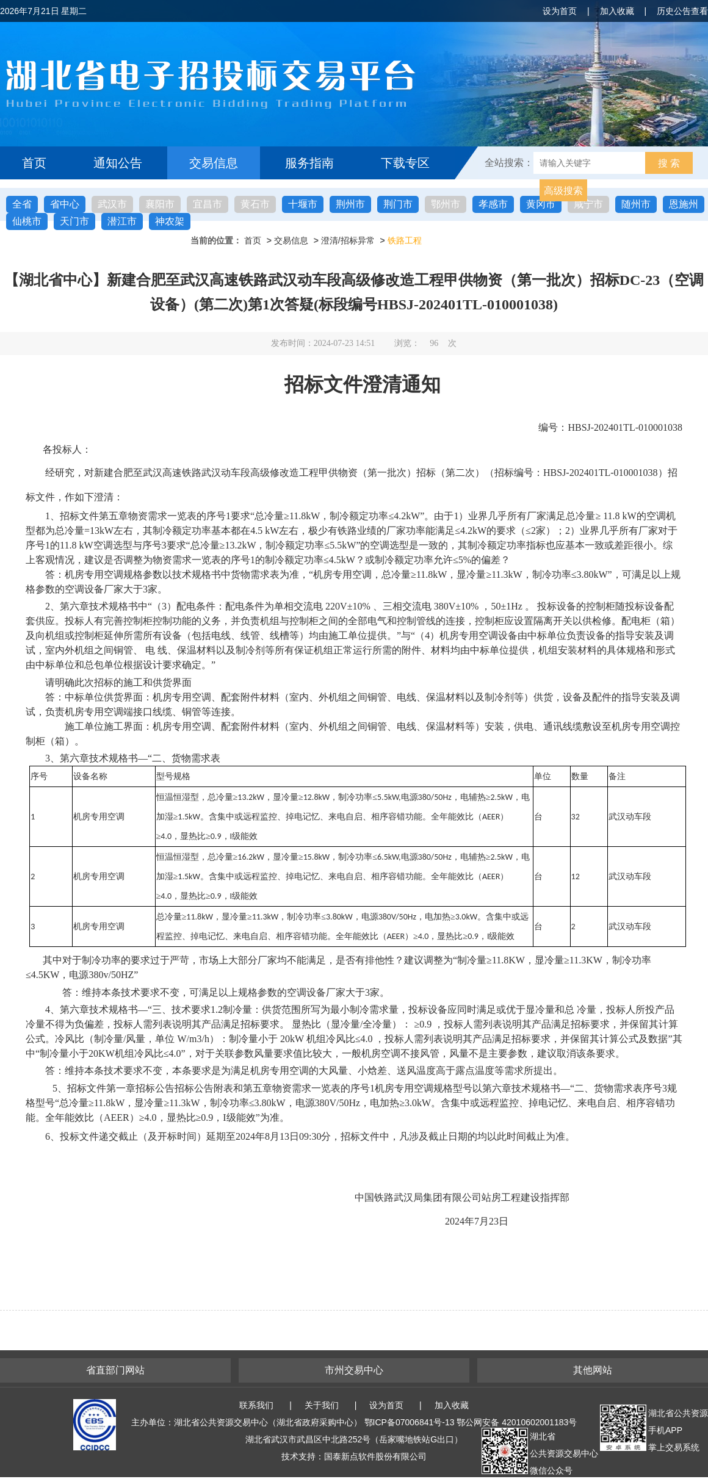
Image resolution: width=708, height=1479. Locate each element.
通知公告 (117, 163)
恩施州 (683, 204)
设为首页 (560, 11)
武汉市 (112, 204)
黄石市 (255, 204)
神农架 (169, 221)
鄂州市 (445, 204)
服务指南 (309, 163)
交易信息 (213, 163)
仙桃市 (27, 221)
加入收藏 (617, 11)
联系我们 (256, 1405)
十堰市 (302, 204)
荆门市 (398, 204)
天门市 (74, 221)
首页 (34, 163)
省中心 (64, 204)
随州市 (636, 204)
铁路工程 (405, 240)
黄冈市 (540, 204)
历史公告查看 (682, 11)
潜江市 (122, 221)
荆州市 (350, 204)
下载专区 (405, 163)
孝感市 (493, 204)
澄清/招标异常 (348, 240)
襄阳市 (160, 204)
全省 (22, 204)
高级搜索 (563, 190)
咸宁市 (588, 204)
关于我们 (322, 1405)
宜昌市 (207, 204)
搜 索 (669, 163)
